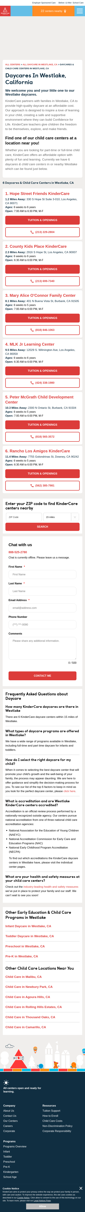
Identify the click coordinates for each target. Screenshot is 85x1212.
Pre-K (6, 1166)
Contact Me (42, 675)
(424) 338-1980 (42, 382)
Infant (6, 1151)
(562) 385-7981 (42, 485)
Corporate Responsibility (57, 1131)
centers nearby (51, 11)
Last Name (42, 589)
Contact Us (9, 1115)
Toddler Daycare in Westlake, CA (29, 936)
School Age (10, 1177)
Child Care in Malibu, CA (23, 977)
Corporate (9, 1131)
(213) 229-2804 (42, 232)
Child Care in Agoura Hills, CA (27, 997)
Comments (15, 633)
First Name (42, 572)
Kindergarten (10, 1172)
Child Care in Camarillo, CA (25, 1027)
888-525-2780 (18, 552)
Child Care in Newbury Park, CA (29, 987)
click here (69, 791)
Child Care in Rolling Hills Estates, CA (33, 1007)
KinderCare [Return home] (5, 11)
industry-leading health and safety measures (51, 886)
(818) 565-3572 (42, 436)
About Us (8, 1110)
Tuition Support (51, 1110)
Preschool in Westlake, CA (25, 946)
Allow (42, 1206)
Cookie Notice (23, 1198)
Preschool (9, 1161)
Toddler (7, 1156)
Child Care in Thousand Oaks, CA (30, 1017)
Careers (8, 1126)
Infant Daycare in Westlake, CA (28, 926)
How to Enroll (50, 1115)
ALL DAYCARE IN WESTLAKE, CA (40, 64)
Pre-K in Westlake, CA (21, 956)
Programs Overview (14, 1146)
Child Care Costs (52, 1121)
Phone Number (42, 622)
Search (42, 526)
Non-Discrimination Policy (58, 1126)
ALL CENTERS (12, 64)
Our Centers (10, 1121)
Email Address (42, 605)
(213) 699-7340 (42, 281)
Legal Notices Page (42, 1201)
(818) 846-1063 (42, 330)
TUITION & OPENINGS (42, 220)
